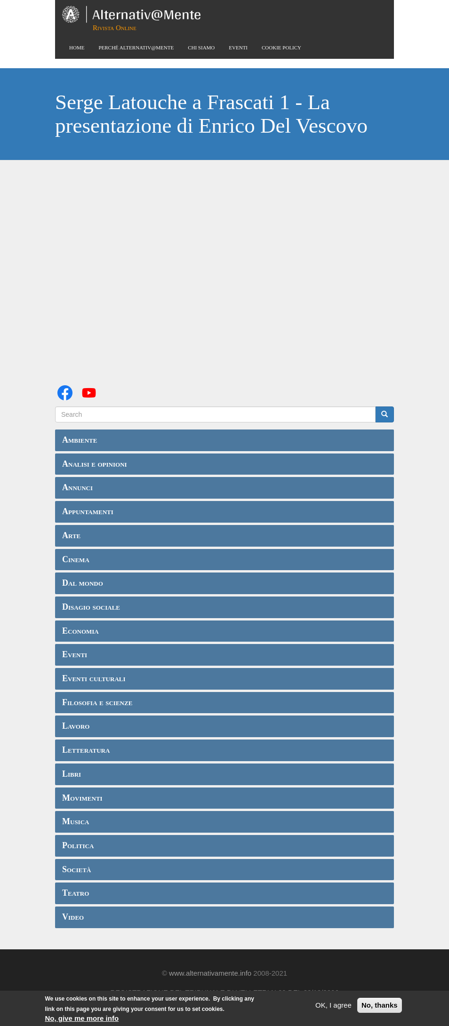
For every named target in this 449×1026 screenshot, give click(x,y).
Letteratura (86, 750)
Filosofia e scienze (97, 702)
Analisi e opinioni (94, 464)
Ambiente (79, 440)
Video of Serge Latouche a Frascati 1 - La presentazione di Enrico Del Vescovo (224, 272)
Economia (80, 631)
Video (73, 917)
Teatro (75, 893)
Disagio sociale (91, 607)
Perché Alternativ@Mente (136, 47)
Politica (78, 845)
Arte (71, 535)
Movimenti (82, 798)
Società (76, 869)
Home (76, 47)
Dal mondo (82, 583)
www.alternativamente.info (210, 973)
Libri (71, 774)
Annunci (77, 487)
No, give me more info (82, 1018)
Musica (75, 821)
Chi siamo (201, 47)
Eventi (238, 47)
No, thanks (379, 1005)
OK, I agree (333, 1005)
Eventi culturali (94, 678)
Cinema (75, 559)
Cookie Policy (281, 47)
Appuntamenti (87, 511)
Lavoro (75, 726)
